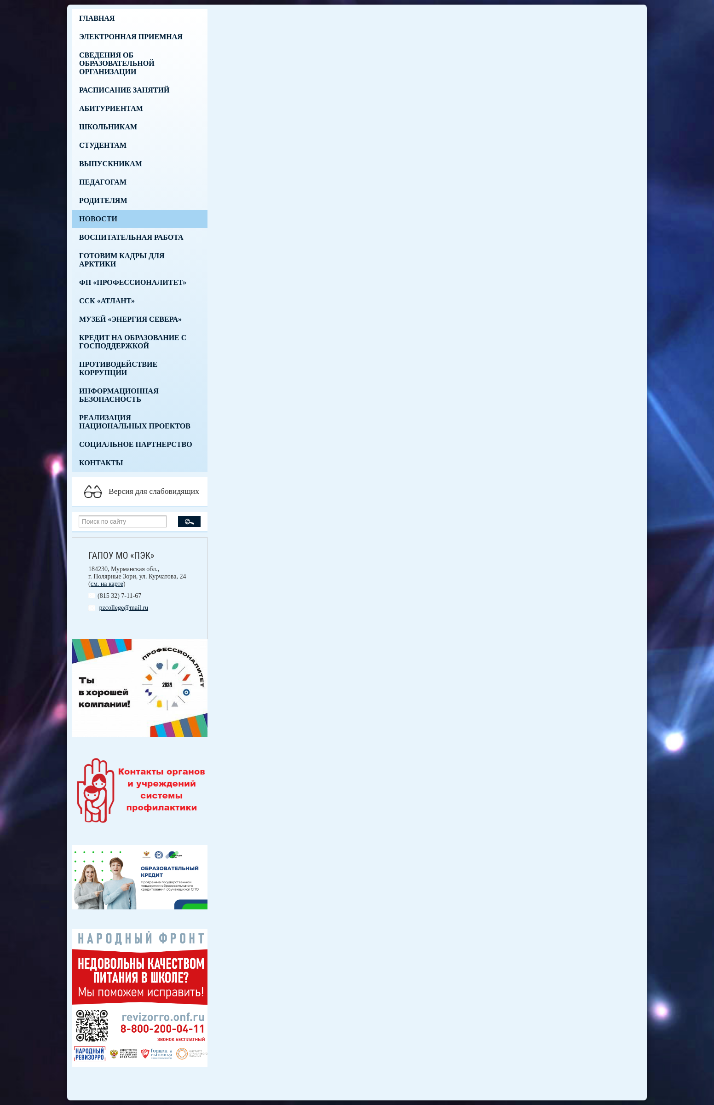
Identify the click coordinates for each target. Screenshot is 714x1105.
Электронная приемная (131, 36)
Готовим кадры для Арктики (121, 260)
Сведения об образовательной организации (117, 63)
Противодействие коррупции (118, 368)
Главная (97, 18)
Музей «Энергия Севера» (130, 319)
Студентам (103, 145)
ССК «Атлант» (107, 301)
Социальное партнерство (135, 444)
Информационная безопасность (119, 395)
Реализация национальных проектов (134, 422)
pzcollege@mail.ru (124, 607)
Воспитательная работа (131, 237)
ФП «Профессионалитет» (132, 282)
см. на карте (107, 583)
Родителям (103, 200)
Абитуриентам (111, 108)
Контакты (101, 463)
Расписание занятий (124, 90)
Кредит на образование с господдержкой (132, 342)
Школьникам (108, 127)
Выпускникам (110, 164)
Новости (98, 219)
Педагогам (103, 182)
